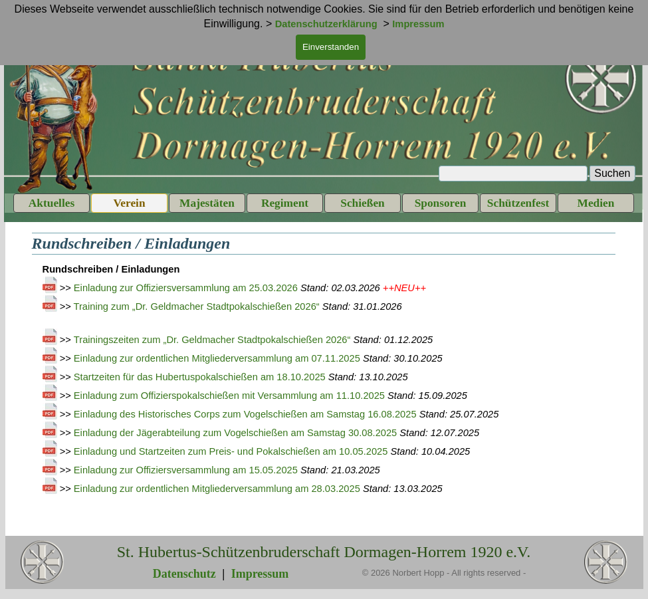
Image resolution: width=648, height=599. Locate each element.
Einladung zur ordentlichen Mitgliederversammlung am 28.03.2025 (217, 488)
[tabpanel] (324, 393)
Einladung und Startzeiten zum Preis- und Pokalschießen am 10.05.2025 (231, 451)
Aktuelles (51, 203)
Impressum (260, 573)
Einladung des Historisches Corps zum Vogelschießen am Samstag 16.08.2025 (245, 414)
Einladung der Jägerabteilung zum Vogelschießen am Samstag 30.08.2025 (235, 432)
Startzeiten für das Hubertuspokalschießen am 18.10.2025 (200, 377)
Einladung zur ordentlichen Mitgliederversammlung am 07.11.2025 (217, 358)
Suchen (612, 173)
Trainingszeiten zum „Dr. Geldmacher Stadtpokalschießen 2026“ (212, 339)
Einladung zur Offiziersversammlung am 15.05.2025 (186, 470)
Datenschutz (184, 573)
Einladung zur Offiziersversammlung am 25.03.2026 (186, 288)
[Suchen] (513, 173)
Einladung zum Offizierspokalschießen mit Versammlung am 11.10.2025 (229, 395)
